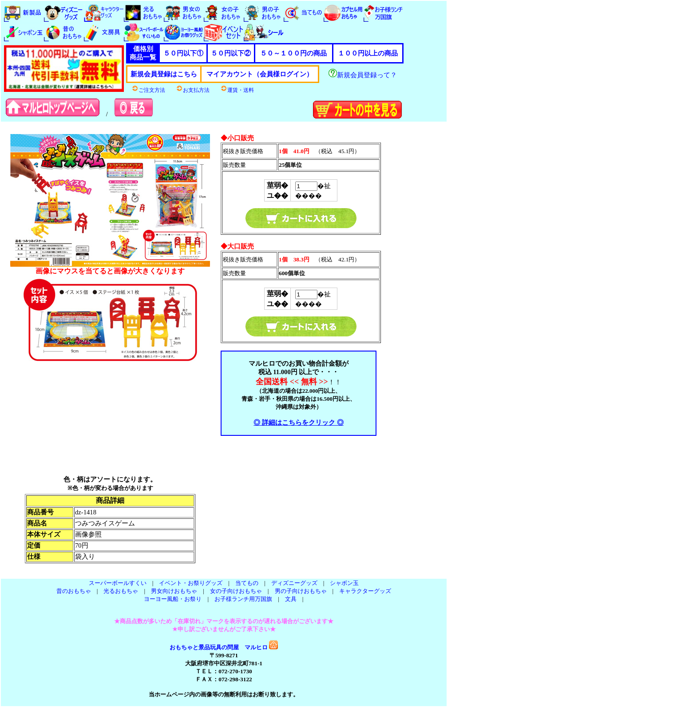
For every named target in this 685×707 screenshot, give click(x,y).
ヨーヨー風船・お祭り (173, 599)
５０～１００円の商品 (293, 53)
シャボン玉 (344, 583)
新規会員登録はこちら (164, 74)
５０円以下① (183, 53)
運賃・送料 (237, 90)
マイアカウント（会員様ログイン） (259, 74)
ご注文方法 (148, 90)
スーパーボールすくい (118, 583)
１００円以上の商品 (368, 53)
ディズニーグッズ (294, 583)
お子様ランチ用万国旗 (243, 599)
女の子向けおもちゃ (236, 591)
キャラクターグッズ (365, 591)
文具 (291, 599)
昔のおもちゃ (73, 591)
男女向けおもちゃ (174, 591)
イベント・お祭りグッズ (190, 583)
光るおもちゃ (120, 591)
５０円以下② (231, 53)
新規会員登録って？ (363, 75)
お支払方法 (193, 90)
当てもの (246, 583)
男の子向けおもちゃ (301, 591)
